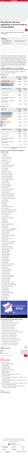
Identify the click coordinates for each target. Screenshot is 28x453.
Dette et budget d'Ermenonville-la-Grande (10, 330)
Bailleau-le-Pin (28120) (6, 171)
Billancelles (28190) (5, 249)
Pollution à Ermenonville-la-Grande (9, 336)
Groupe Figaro (23, 440)
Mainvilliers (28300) (5, 157)
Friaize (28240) (5, 267)
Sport (2, 351)
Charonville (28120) (5, 256)
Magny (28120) (5, 200)
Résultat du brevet (5, 362)
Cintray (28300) (5, 220)
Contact (23, 438)
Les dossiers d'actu (5, 353)
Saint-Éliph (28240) (5, 192)
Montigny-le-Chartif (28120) (7, 206)
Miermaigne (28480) (6, 281)
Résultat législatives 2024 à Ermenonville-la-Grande (7, 41)
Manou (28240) (5, 204)
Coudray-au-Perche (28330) (7, 243)
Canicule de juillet (5, 365)
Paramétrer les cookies (6, 440)
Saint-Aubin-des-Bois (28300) (8, 179)
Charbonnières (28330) (6, 265)
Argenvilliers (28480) (6, 251)
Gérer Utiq (12, 440)
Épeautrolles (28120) (6, 279)
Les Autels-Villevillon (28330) (7, 292)
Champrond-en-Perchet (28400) (8, 235)
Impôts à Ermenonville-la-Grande (8, 328)
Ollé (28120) (4, 203)
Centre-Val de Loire (15, 20)
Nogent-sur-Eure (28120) (7, 212)
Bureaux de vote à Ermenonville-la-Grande (7, 43)
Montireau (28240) (5, 289)
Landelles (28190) (5, 201)
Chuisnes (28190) (5, 181)
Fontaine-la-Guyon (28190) (7, 173)
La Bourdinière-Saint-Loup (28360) (8, 198)
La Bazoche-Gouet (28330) (7, 176)
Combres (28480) (5, 208)
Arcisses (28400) (5, 168)
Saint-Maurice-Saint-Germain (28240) (9, 209)
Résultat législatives (7, 20)
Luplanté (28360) (4, 33)
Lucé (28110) (4, 155)
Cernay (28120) (5, 297)
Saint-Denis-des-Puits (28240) (8, 283)
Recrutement (14, 439)
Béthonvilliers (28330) (6, 291)
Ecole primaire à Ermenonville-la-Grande (10, 322)
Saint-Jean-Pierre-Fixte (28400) (8, 264)
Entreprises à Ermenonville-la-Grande (9, 341)
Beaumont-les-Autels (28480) (8, 224)
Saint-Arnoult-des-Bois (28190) (8, 189)
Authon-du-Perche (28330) (7, 174)
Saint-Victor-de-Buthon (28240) (8, 211)
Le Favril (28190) (5, 244)
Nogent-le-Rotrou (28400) (7, 158)
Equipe (11, 438)
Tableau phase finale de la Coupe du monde (10, 374)
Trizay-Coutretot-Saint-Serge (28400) (9, 228)
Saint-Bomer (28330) (6, 273)
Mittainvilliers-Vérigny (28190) (7, 195)
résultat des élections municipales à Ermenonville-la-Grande (13, 64)
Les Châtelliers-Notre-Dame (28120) (9, 284)
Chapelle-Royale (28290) (6, 246)
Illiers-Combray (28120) (6, 161)
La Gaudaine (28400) (6, 278)
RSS (10, 439)
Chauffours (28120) (5, 257)
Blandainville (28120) (6, 260)
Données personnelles (20, 439)
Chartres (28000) (5, 153)
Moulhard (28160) (5, 287)
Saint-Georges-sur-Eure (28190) (8, 165)
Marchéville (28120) (5, 214)
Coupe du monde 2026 (6, 366)
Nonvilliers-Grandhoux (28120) (8, 230)
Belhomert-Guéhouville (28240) (8, 193)
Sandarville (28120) (9, 32)
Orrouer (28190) (5, 262)
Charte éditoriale (15, 438)
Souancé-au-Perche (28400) (7, 217)
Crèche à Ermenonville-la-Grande (8, 325)
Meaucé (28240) (5, 216)
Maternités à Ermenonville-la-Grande (9, 324)
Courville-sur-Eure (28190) (7, 166)
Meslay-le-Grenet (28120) (19, 32)
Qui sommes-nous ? (6, 438)
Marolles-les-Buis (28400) (7, 270)
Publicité (20, 438)
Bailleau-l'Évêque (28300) (7, 177)
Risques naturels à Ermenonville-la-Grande (10, 338)
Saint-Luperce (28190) (6, 184)
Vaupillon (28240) (5, 222)
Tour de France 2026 (6, 368)
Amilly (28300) (5, 169)
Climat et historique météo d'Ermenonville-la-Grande (12, 332)
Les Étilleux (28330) (5, 272)
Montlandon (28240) (6, 268)
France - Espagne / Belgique (7, 364)
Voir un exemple (24, 350)
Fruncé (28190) (5, 240)
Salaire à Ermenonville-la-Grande (8, 327)
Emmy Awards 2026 (6, 375)
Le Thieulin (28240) (5, 232)
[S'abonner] (14, 355)
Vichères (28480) (5, 259)
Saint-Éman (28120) (6, 295)
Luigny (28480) (5, 227)
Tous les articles (6, 439)
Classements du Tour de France (8, 369)
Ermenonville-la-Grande (19, 40)
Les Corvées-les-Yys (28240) (7, 248)
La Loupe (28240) (5, 163)
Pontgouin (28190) (5, 182)
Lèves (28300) (4, 160)
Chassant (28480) (5, 252)
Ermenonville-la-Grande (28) (7, 320)
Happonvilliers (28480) (6, 254)
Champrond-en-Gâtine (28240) (8, 197)
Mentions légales (17, 440)
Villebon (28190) (5, 299)
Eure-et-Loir (22, 20)
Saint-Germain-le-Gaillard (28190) (8, 241)
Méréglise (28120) (5, 294)
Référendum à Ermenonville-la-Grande (9, 344)
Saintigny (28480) (5, 187)
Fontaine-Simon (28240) (6, 190)
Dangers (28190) (5, 225)
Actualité (3, 350)
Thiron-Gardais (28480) (6, 185)
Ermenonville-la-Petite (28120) (8, 275)
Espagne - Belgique (6, 372)
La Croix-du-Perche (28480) (7, 286)
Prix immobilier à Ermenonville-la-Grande (10, 343)
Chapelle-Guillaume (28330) (7, 276)
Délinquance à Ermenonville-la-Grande (9, 335)
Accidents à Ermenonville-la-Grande (9, 333)
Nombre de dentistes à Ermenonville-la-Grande (11, 340)
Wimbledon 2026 (5, 371)
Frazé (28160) (4, 219)
